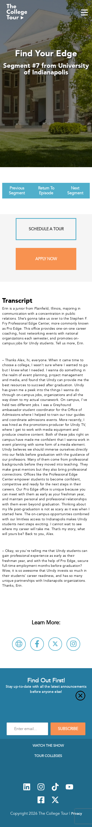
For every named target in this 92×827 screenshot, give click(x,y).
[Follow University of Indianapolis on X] (55, 644)
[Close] (46, 698)
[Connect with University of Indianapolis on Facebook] (37, 644)
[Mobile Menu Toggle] (84, 13)
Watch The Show (48, 745)
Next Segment (75, 191)
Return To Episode (46, 191)
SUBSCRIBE (68, 728)
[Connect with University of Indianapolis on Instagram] (73, 644)
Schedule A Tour (46, 229)
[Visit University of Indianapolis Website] (19, 644)
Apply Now (46, 258)
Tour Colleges (48, 756)
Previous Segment (17, 191)
